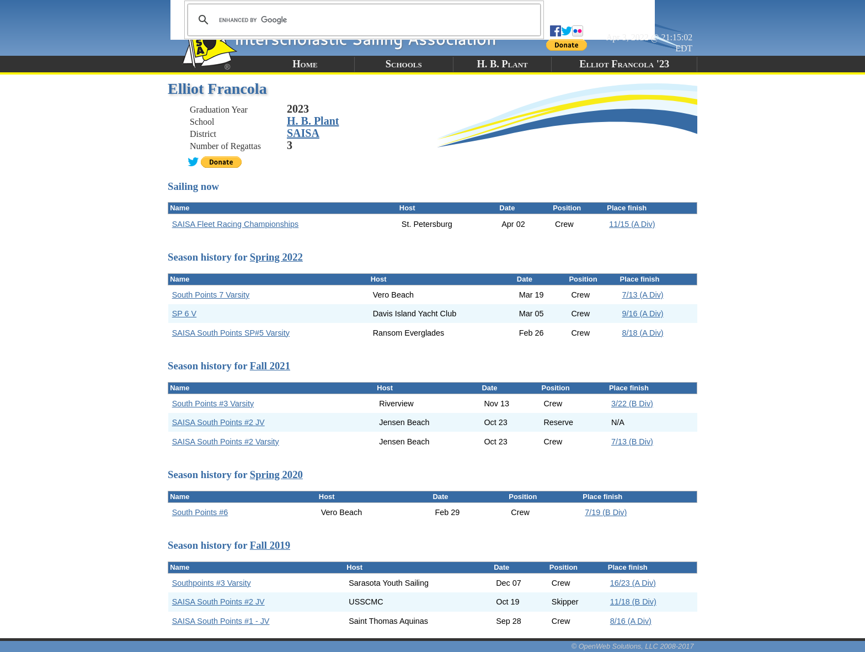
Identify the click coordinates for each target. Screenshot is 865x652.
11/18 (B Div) (633, 601)
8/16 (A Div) (631, 621)
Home (304, 64)
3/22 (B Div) (632, 403)
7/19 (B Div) (606, 512)
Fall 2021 (270, 366)
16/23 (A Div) (633, 583)
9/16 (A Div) (642, 313)
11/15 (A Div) (632, 224)
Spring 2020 (276, 474)
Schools (404, 64)
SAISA (303, 133)
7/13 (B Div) (632, 441)
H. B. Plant (502, 64)
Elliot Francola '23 (624, 64)
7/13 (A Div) (642, 294)
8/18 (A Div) (642, 332)
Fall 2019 (270, 545)
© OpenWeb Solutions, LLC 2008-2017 (633, 646)
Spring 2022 (276, 257)
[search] (362, 19)
